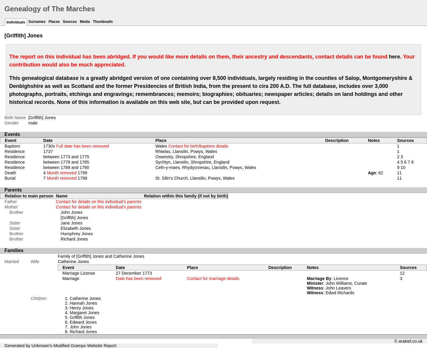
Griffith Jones (82, 317)
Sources (70, 22)
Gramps (78, 345)
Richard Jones (74, 239)
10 (403, 167)
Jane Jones (72, 223)
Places (54, 22)
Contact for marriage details (213, 278)
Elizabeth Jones (76, 228)
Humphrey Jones (77, 233)
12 (402, 273)
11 (399, 172)
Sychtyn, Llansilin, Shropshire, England (192, 162)
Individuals (16, 22)
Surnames (37, 22)
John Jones (72, 212)
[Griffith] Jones (74, 217)
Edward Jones (83, 322)
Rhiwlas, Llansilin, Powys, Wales (186, 151)
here (394, 57)
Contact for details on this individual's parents (98, 201)
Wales (191, 146)
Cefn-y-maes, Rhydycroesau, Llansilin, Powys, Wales (205, 167)
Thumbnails (103, 22)
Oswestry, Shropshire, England (184, 156)
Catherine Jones (73, 261)
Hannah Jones (83, 303)
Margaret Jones (84, 312)
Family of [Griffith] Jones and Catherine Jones (101, 256)
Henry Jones (82, 308)
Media (85, 22)
